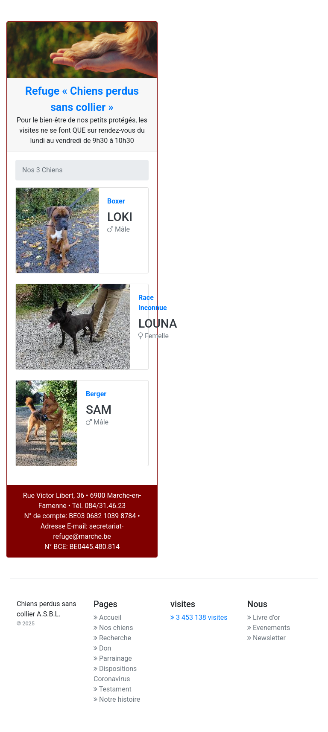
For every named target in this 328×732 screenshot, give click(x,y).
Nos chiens (113, 628)
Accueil (107, 617)
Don (102, 648)
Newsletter (266, 638)
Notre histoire (117, 699)
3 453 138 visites (199, 617)
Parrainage (113, 658)
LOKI (119, 217)
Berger (96, 394)
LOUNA (157, 324)
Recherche (112, 638)
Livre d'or (263, 617)
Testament (113, 689)
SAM (98, 410)
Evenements (268, 628)
